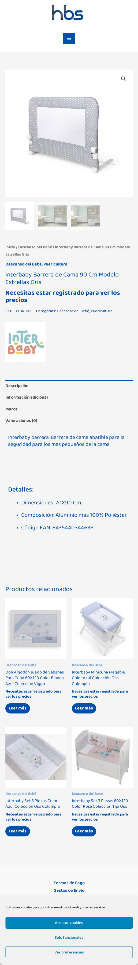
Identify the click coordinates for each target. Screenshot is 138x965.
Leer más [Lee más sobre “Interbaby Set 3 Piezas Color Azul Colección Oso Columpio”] (18, 831)
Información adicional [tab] (26, 397)
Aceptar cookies (69, 923)
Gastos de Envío (69, 890)
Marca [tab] (11, 409)
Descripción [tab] (16, 385)
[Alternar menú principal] (69, 38)
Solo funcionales (69, 937)
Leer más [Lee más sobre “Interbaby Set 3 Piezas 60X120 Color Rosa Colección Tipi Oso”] (84, 831)
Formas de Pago (69, 882)
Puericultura (55, 264)
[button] (123, 79)
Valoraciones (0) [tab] (21, 420)
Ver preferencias (69, 952)
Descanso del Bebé (35, 247)
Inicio (10, 247)
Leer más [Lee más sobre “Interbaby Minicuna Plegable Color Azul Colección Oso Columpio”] (84, 708)
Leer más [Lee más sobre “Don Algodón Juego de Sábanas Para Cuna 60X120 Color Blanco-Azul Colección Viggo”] (18, 708)
